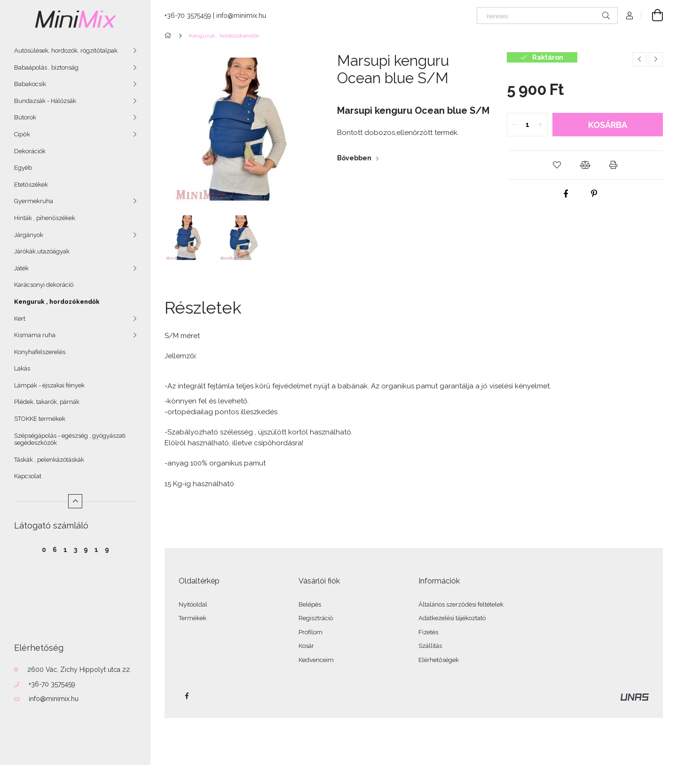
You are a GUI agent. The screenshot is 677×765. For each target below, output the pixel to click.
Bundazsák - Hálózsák (45, 100)
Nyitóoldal (193, 604)
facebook (187, 696)
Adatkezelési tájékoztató (452, 618)
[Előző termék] (639, 59)
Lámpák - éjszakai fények (49, 385)
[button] (556, 165)
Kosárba (607, 125)
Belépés (310, 604)
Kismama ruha (34, 335)
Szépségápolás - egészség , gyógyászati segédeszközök (70, 439)
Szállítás (430, 645)
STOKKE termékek (39, 418)
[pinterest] (594, 194)
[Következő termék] (656, 59)
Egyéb (23, 167)
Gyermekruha (33, 201)
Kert (19, 318)
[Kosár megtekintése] (652, 15)
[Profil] (629, 15)
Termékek (192, 618)
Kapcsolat (27, 476)
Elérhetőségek (438, 659)
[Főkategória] (169, 35)
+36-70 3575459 (52, 684)
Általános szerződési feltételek (461, 604)
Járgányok (28, 234)
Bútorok (25, 117)
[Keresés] (547, 15)
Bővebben (354, 158)
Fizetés (428, 632)
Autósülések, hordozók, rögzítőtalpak (66, 50)
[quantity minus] (514, 124)
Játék (21, 268)
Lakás (22, 368)
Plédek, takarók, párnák (46, 401)
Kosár (306, 645)
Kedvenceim (316, 659)
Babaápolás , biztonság (46, 67)
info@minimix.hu (54, 698)
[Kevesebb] (75, 501)
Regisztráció (316, 618)
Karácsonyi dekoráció (43, 284)
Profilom (311, 632)
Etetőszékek (31, 184)
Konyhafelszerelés (39, 351)
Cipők (22, 134)
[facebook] (566, 194)
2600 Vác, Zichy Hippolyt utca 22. (79, 669)
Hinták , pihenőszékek (44, 217)
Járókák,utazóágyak (42, 251)
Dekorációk (30, 151)
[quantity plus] (540, 124)
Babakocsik (30, 83)
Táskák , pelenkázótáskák (49, 459)
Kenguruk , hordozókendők (57, 301)
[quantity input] (527, 124)
